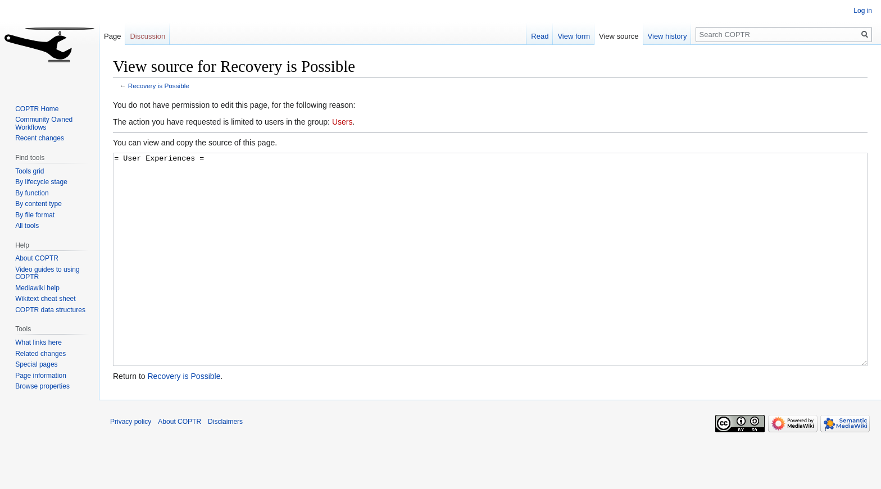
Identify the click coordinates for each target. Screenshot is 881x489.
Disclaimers (225, 464)
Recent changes (39, 138)
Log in (862, 11)
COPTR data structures (50, 310)
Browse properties (42, 386)
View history (667, 36)
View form (573, 36)
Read (539, 36)
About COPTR (36, 258)
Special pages (36, 364)
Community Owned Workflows (43, 123)
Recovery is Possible (158, 85)
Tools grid (29, 171)
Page (112, 36)
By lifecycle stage (41, 182)
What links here (38, 342)
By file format (35, 215)
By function (31, 193)
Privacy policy (130, 464)
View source (619, 36)
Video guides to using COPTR (47, 273)
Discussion (147, 36)
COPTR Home (36, 109)
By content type (38, 204)
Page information (40, 376)
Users (342, 121)
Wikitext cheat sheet (45, 299)
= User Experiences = (490, 280)
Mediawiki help (37, 288)
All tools (27, 226)
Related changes (40, 354)
